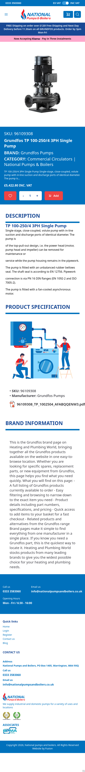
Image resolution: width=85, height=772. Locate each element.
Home (6, 626)
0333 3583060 (13, 3)
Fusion (49, 748)
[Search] (77, 14)
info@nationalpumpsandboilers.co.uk (56, 591)
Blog (5, 643)
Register (7, 634)
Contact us (9, 638)
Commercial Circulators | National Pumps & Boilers (40, 161)
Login (6, 630)
